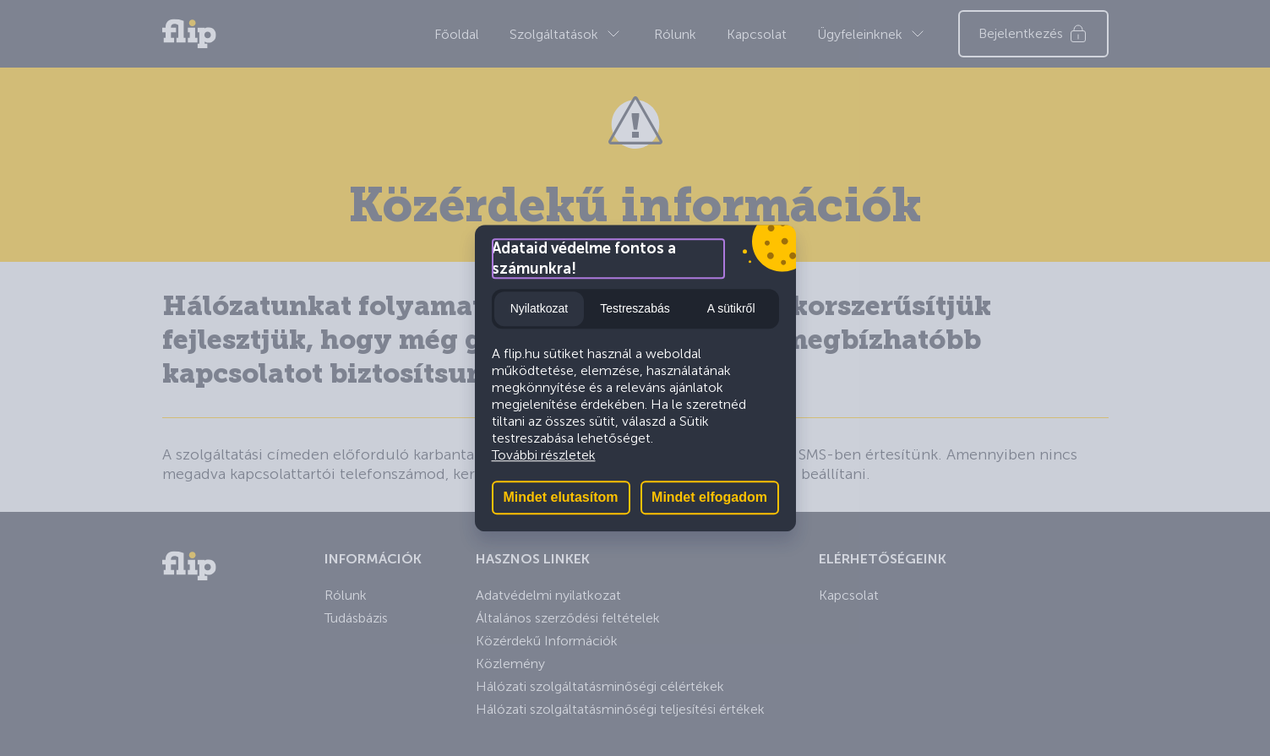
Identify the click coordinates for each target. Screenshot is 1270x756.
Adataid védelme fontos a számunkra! (584, 258)
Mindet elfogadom (709, 497)
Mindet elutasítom (560, 497)
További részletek (544, 455)
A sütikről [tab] (731, 308)
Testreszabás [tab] (634, 308)
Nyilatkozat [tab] (539, 308)
